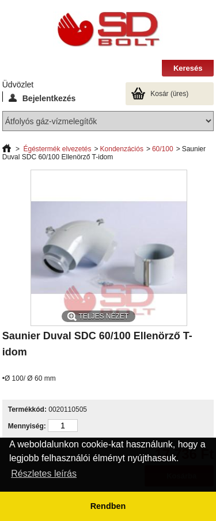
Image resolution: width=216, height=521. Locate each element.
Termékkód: (27, 409)
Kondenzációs (121, 149)
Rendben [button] (108, 506)
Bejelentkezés (42, 98)
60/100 (162, 149)
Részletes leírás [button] (44, 473)
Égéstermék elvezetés (57, 149)
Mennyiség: (27, 426)
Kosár (169, 94)
